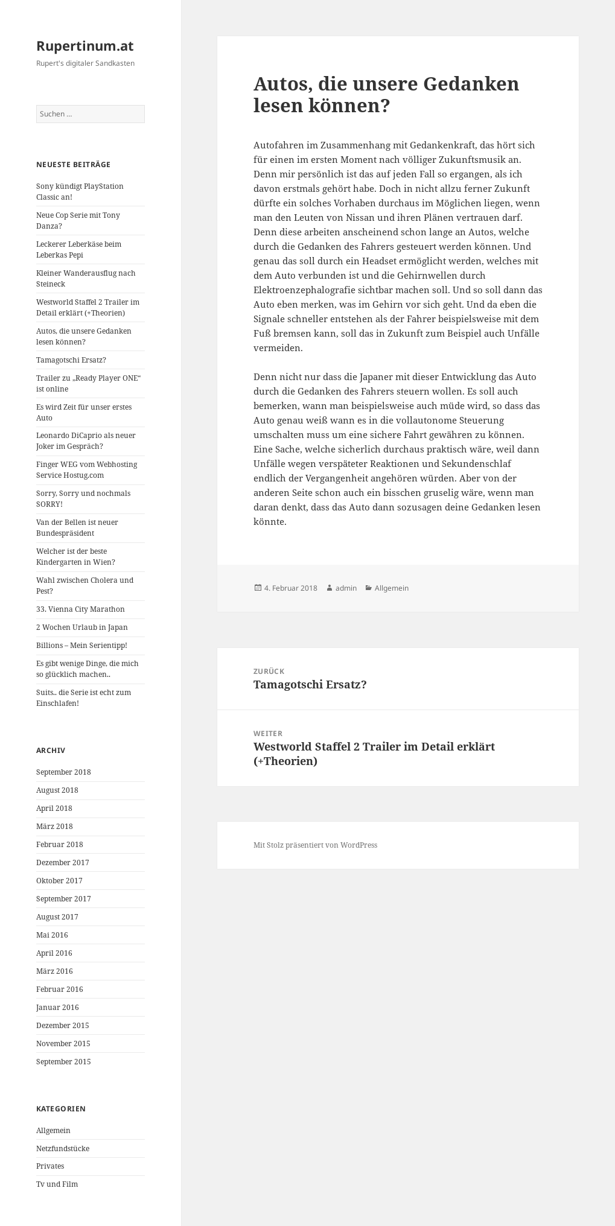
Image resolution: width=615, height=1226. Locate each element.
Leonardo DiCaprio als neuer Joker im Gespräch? (86, 440)
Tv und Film (57, 1184)
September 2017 (63, 899)
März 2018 (54, 826)
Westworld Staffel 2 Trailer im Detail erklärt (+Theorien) (87, 307)
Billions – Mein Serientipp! (81, 645)
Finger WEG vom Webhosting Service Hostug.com (86, 469)
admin (346, 588)
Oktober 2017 (59, 880)
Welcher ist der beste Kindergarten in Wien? (75, 556)
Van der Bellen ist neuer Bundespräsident (77, 527)
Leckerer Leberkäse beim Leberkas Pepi (78, 249)
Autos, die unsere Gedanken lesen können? (84, 336)
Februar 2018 (59, 844)
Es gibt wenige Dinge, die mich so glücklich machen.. (87, 668)
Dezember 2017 (62, 862)
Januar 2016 (57, 1007)
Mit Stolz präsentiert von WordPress (315, 845)
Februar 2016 (59, 989)
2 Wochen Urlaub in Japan (82, 627)
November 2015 (63, 1043)
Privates (50, 1166)
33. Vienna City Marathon (80, 609)
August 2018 (57, 790)
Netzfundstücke (62, 1148)
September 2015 (63, 1061)
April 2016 (54, 953)
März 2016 (54, 971)
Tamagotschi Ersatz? (71, 360)
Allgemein (53, 1130)
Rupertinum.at (85, 45)
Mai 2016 (52, 935)
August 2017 (57, 917)
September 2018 (63, 772)
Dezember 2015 (62, 1025)
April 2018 (54, 808)
